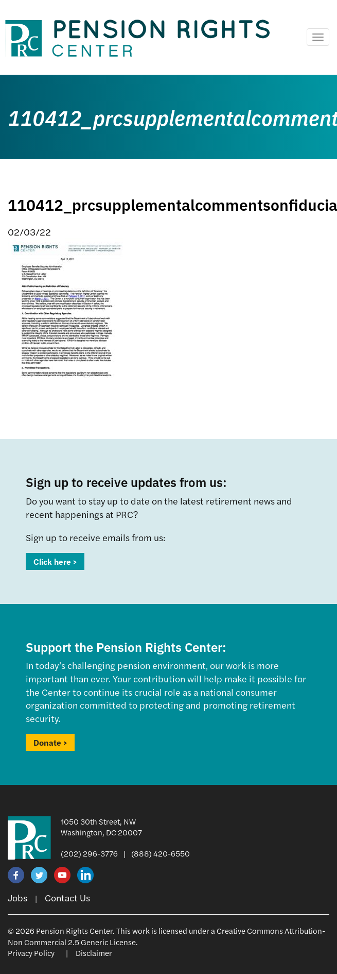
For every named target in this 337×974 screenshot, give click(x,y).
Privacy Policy (31, 952)
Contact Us (67, 897)
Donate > (50, 742)
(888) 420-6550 (160, 853)
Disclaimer (94, 952)
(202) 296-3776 (89, 853)
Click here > (55, 561)
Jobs (17, 897)
